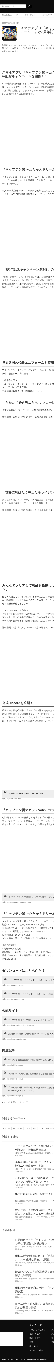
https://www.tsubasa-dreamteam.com (21, 1025)
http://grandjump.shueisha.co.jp (19, 902)
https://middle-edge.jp (15, 1065)
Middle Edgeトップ (10, 15)
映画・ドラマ (35, 1338)
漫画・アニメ (30, 15)
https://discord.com (14, 799)
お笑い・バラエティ (37, 1330)
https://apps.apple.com (15, 985)
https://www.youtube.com (16, 1039)
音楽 (31, 1342)
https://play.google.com (15, 999)
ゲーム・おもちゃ (36, 1350)
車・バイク (34, 1346)
